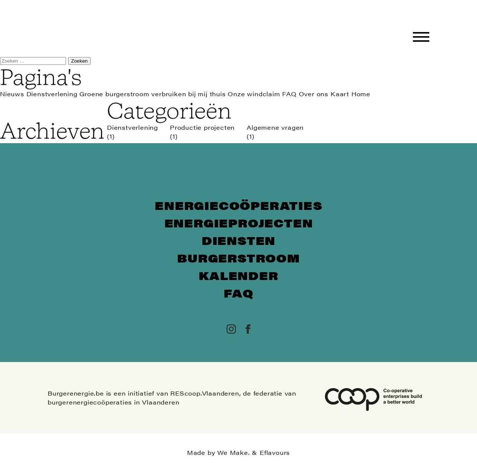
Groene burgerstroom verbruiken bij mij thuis (152, 93)
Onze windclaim (254, 93)
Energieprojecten (238, 223)
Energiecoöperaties (238, 205)
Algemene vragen (275, 127)
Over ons (313, 93)
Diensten (238, 240)
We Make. (233, 452)
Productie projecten (202, 127)
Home (360, 93)
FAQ (289, 93)
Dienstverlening (52, 93)
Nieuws (12, 93)
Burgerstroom (238, 258)
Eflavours (275, 452)
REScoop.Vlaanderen (204, 393)
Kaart (340, 93)
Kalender (238, 275)
